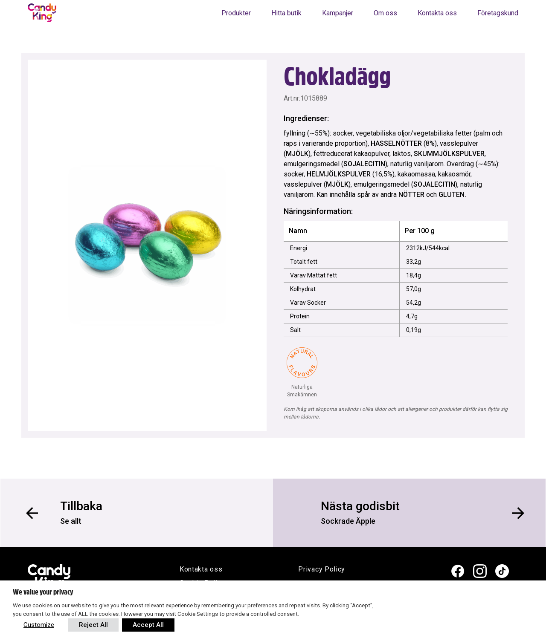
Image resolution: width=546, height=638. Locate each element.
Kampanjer (337, 13)
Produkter (236, 13)
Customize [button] (38, 625)
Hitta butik (286, 13)
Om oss (385, 13)
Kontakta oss (437, 13)
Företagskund (497, 13)
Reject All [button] (93, 625)
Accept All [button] (148, 625)
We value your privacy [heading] (43, 592)
